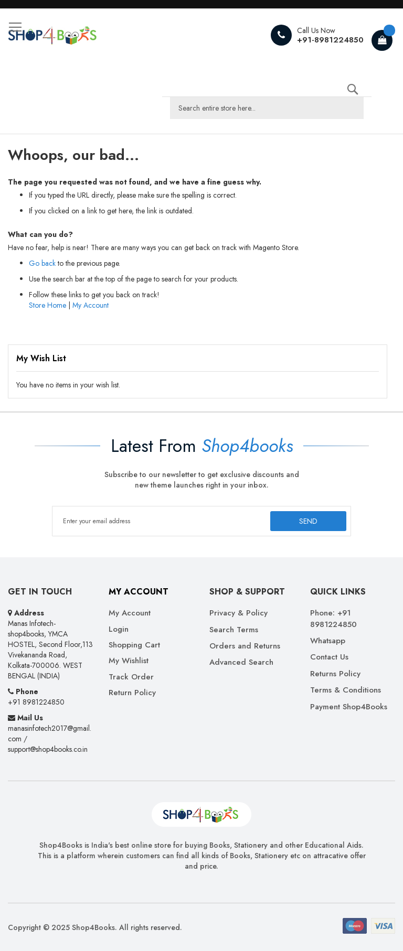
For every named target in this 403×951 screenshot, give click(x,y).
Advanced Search (241, 662)
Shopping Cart (134, 645)
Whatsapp (327, 640)
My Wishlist (129, 660)
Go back (42, 263)
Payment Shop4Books (348, 706)
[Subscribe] (308, 521)
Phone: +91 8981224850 (333, 619)
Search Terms (233, 629)
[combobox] (267, 108)
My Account (90, 305)
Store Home (47, 305)
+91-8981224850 (330, 40)
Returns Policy (335, 673)
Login (119, 629)
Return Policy (132, 692)
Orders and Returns (244, 646)
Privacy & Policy (238, 613)
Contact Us (329, 657)
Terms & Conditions (345, 690)
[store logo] (52, 35)
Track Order (131, 677)
